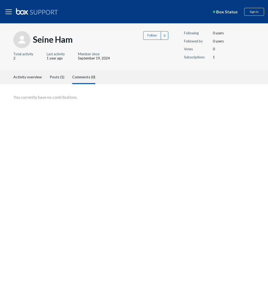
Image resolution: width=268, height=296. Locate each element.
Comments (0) (83, 77)
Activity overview (27, 77)
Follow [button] (152, 35)
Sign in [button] (254, 12)
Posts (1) (57, 77)
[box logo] (37, 11)
